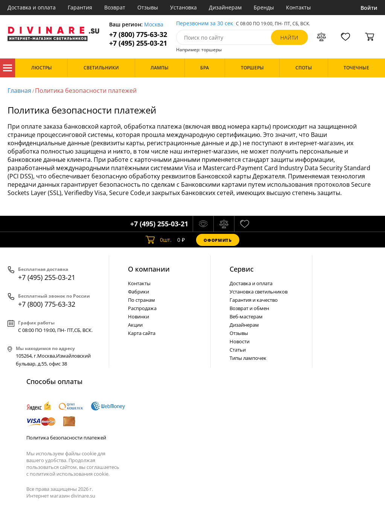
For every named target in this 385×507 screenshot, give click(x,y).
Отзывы (147, 7)
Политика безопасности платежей (86, 90)
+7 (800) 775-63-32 (138, 34)
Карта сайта (141, 333)
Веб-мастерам (246, 316)
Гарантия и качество (254, 300)
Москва (153, 25)
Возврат (114, 7)
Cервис (242, 268)
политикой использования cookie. (70, 473)
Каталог (7, 67)
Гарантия (80, 7)
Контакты (298, 7)
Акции (135, 324)
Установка (183, 7)
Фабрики (138, 291)
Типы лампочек (248, 358)
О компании (149, 268)
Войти (369, 7)
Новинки (138, 316)
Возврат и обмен (249, 308)
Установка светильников (259, 291)
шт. (159, 239)
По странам (141, 300)
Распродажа (142, 308)
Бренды (264, 7)
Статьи (238, 349)
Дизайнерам (225, 7)
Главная (19, 90)
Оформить (217, 240)
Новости (240, 341)
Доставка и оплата (32, 7)
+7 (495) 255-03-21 (138, 43)
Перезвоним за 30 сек (204, 23)
